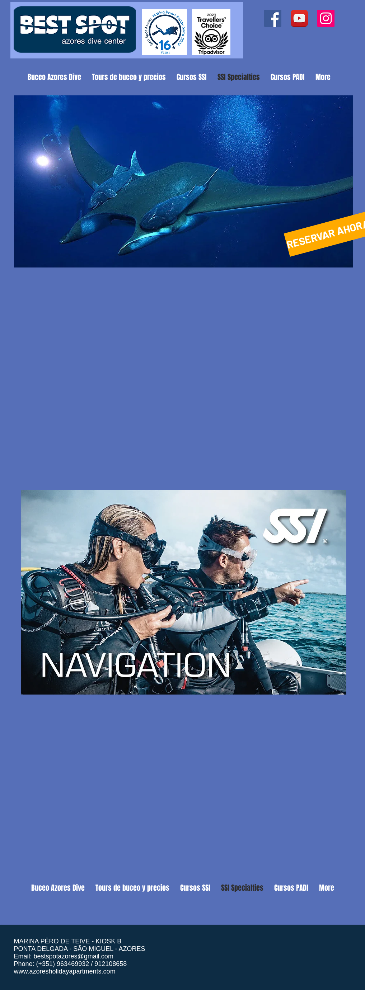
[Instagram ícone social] (325, 18)
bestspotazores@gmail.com (73, 956)
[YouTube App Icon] (299, 18)
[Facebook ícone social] (272, 18)
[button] (183, 181)
